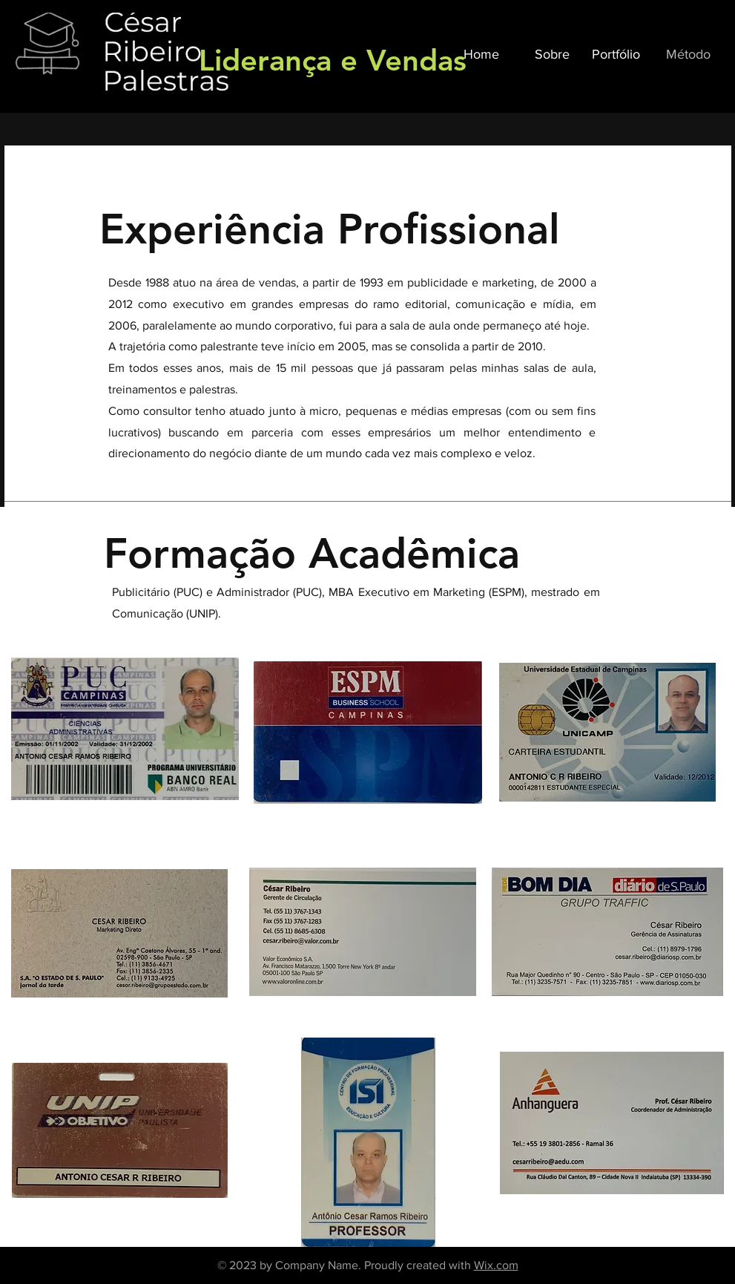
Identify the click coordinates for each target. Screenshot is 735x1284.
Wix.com (496, 1265)
